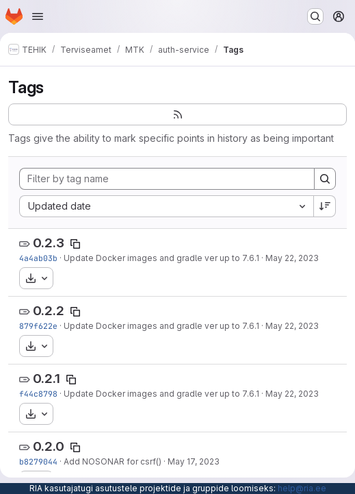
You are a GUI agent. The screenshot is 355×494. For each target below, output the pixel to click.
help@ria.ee (302, 488)
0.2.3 (48, 243)
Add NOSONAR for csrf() (112, 461)
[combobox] (166, 206)
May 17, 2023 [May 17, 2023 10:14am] (194, 461)
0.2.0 (48, 446)
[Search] (325, 179)
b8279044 (38, 461)
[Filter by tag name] (167, 179)
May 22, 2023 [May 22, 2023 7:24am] (292, 258)
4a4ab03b (38, 258)
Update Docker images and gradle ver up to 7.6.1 (161, 258)
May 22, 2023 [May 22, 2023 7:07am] (292, 393)
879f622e (38, 326)
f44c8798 (38, 393)
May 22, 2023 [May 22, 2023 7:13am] (292, 326)
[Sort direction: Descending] (325, 206)
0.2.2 (48, 311)
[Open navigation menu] (38, 16)
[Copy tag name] (75, 244)
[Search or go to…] (315, 16)
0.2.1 (46, 378)
